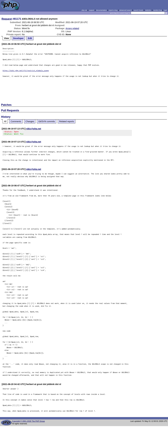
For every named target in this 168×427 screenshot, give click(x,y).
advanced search (125, 10)
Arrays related (72, 28)
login (165, 10)
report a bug (113, 10)
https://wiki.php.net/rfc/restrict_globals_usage (26, 70)
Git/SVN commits (46, 121)
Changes (29, 121)
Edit (30, 38)
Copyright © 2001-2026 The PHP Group (28, 422)
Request (7, 18)
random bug (157, 10)
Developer (18, 38)
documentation (101, 10)
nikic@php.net (33, 128)
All (5, 121)
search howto (138, 10)
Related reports (66, 121)
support (91, 10)
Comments (16, 121)
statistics (148, 10)
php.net (84, 10)
